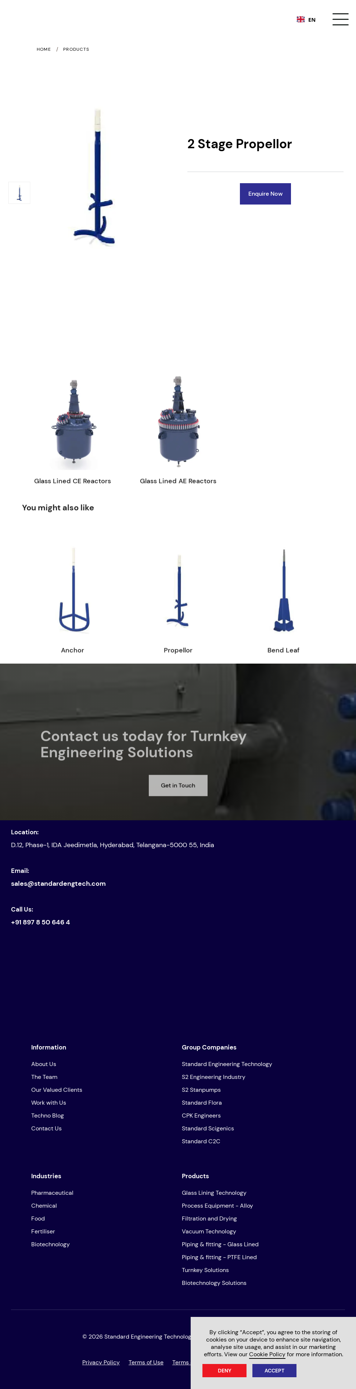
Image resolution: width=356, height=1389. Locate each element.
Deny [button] (224, 1370)
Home (44, 49)
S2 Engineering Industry (213, 1077)
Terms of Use (146, 1362)
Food (38, 1218)
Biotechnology (50, 1244)
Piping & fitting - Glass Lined (220, 1244)
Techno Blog (47, 1115)
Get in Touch (178, 797)
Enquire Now (265, 194)
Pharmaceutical (52, 1193)
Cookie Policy (267, 1354)
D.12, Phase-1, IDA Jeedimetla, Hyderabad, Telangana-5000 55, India (112, 845)
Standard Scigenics (208, 1128)
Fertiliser (43, 1231)
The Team (44, 1077)
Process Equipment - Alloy (217, 1205)
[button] (340, 19)
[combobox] (306, 19)
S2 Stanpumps (201, 1090)
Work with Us (48, 1102)
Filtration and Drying (209, 1218)
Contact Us (46, 1128)
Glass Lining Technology (214, 1193)
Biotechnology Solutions (214, 1283)
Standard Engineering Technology (227, 1064)
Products (76, 49)
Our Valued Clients (56, 1090)
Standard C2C (201, 1141)
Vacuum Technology (209, 1231)
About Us (43, 1064)
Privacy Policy (101, 1362)
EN (306, 19)
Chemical (44, 1205)
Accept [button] (274, 1370)
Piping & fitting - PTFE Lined (219, 1257)
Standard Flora (202, 1102)
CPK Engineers (201, 1115)
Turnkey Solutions (205, 1270)
